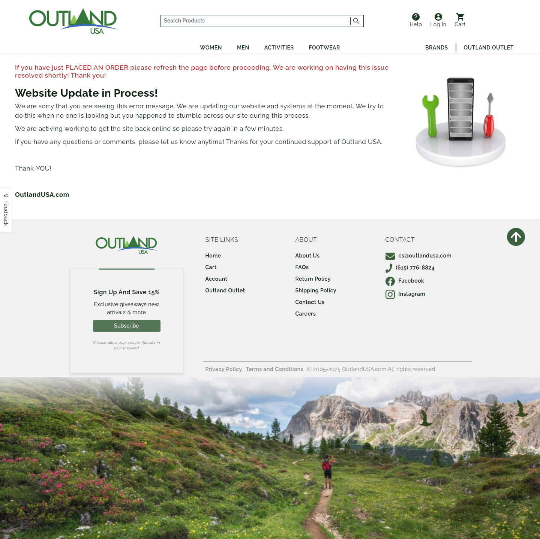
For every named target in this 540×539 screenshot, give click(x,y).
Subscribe (126, 326)
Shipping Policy (316, 290)
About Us (308, 256)
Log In (438, 20)
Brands (436, 48)
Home (213, 256)
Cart (460, 20)
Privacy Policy (224, 369)
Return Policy (313, 279)
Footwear (324, 48)
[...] (255, 21)
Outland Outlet (489, 48)
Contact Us (310, 302)
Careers (306, 314)
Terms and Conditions (275, 369)
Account (217, 279)
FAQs (302, 267)
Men (243, 48)
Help (416, 20)
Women (211, 48)
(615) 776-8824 (410, 268)
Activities (279, 48)
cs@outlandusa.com (419, 256)
